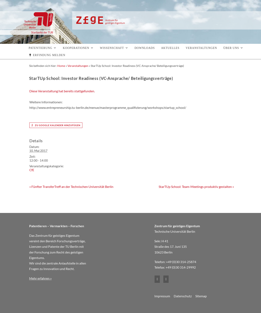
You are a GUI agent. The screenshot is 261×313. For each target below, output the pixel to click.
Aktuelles (170, 48)
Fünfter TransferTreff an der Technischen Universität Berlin (71, 186)
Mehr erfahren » (40, 278)
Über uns (231, 48)
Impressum (162, 296)
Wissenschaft (112, 48)
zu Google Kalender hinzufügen (55, 125)
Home (61, 65)
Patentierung (40, 48)
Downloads (145, 48)
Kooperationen (76, 48)
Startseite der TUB (42, 32)
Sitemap (201, 296)
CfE (31, 170)
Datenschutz (183, 296)
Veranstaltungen (201, 48)
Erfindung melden (49, 55)
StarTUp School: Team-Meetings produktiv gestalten (196, 186)
